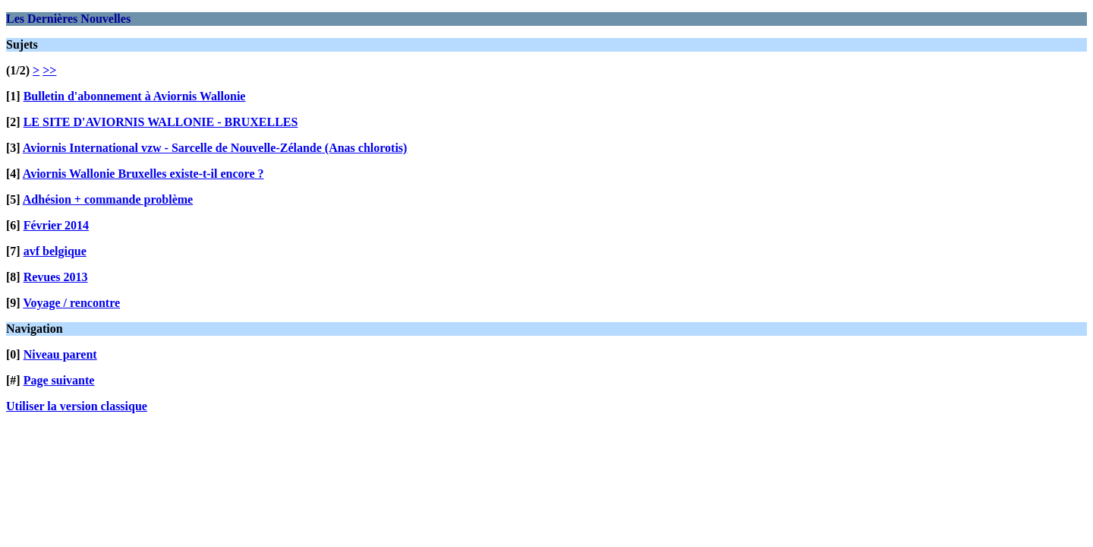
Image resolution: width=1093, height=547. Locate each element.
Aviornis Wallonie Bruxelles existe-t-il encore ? (143, 173)
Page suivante (59, 380)
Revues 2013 (56, 276)
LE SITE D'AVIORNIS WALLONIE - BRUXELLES (161, 121)
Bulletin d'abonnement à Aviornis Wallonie (135, 96)
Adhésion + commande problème (108, 199)
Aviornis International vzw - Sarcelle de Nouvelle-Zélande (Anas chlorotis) (215, 147)
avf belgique (55, 251)
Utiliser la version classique (76, 406)
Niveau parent (60, 354)
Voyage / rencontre (71, 302)
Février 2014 (56, 225)
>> (49, 70)
